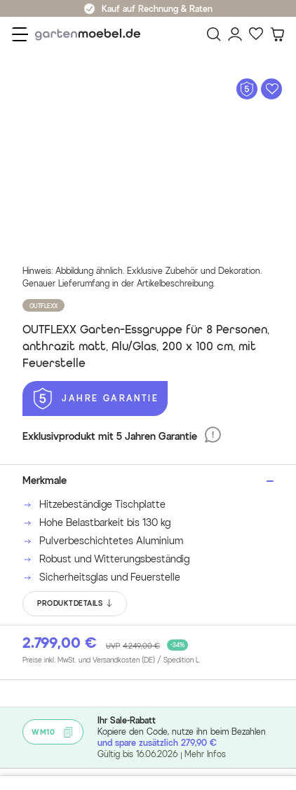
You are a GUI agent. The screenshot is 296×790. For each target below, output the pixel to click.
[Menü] (20, 34)
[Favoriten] (256, 34)
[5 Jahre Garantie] (95, 398)
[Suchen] (214, 34)
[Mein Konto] (235, 34)
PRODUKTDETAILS (75, 604)
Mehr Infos (205, 754)
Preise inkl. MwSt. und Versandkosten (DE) (110, 660)
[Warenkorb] (277, 34)
